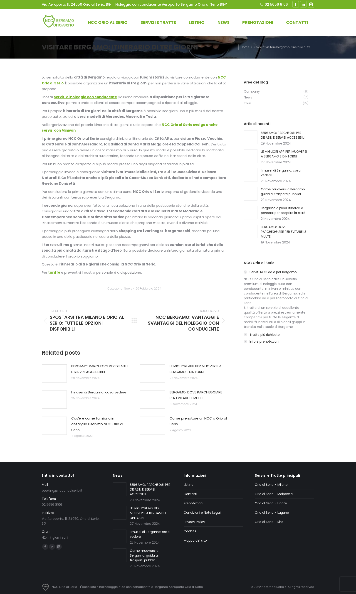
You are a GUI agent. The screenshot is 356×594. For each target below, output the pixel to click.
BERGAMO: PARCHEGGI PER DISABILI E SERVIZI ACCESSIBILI (99, 369)
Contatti (190, 494)
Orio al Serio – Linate (271, 503)
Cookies (190, 531)
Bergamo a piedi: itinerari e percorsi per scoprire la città (283, 210)
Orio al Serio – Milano (271, 484)
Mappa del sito (195, 540)
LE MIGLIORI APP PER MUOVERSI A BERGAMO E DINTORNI (195, 369)
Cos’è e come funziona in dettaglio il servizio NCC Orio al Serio (97, 424)
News (128, 288)
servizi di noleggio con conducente (85, 97)
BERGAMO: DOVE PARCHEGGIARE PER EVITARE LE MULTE (196, 395)
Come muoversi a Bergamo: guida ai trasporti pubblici (283, 191)
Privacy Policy (194, 522)
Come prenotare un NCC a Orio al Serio (198, 421)
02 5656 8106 (273, 4)
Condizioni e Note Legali (202, 512)
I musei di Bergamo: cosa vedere (98, 392)
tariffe (54, 272)
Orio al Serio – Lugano (272, 512)
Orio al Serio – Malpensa (274, 494)
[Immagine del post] (54, 373)
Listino (188, 484)
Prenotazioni (193, 503)
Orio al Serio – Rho (269, 522)
